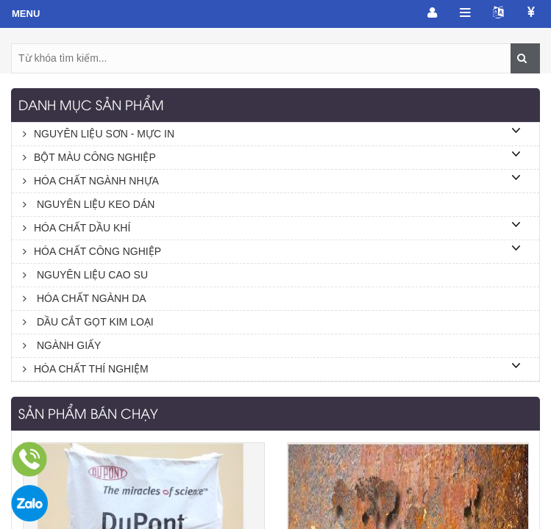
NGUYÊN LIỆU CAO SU (85, 275)
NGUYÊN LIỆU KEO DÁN (88, 204)
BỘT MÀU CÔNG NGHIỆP (89, 157)
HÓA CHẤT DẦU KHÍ (76, 228)
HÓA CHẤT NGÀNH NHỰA (91, 181)
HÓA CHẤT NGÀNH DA (84, 298)
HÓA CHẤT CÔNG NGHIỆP (92, 251)
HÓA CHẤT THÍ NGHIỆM (86, 369)
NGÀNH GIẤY (62, 345)
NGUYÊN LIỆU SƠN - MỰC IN (98, 134)
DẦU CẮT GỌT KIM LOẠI (88, 322)
